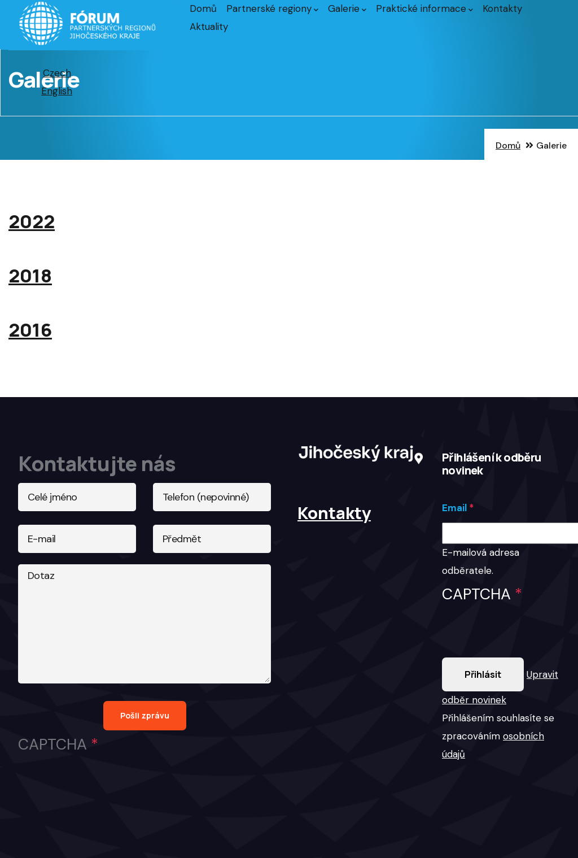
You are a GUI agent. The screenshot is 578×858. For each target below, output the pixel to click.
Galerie (347, 8)
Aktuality (209, 26)
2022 (31, 221)
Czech (57, 73)
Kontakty (502, 8)
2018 (30, 275)
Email (454, 508)
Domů (203, 8)
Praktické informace (424, 8)
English (56, 91)
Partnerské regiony (272, 8)
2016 (30, 329)
